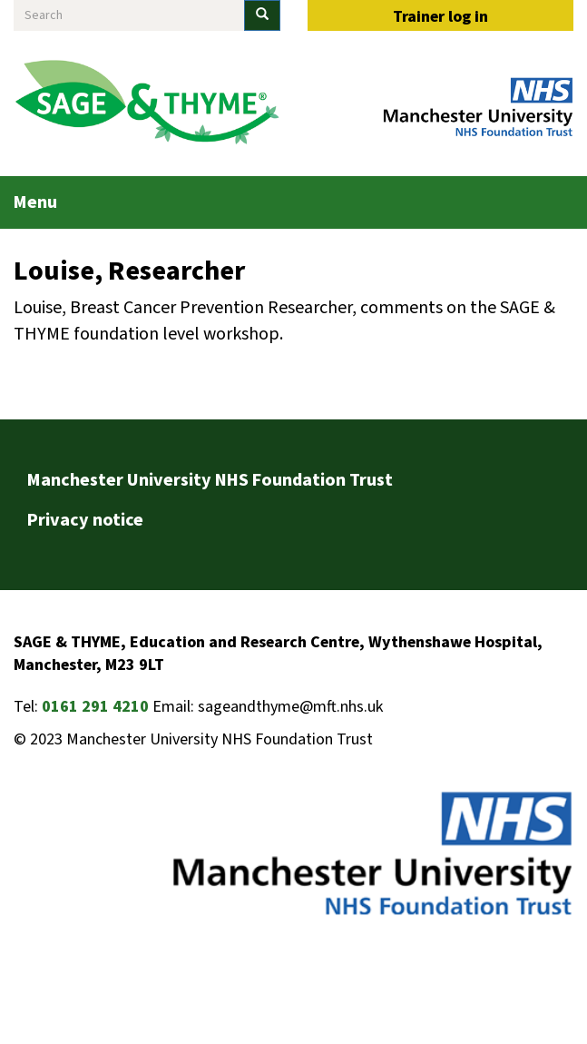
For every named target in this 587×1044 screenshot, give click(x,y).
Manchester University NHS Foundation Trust (210, 480)
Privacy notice (85, 520)
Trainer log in (440, 16)
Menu (35, 202)
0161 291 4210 (95, 706)
